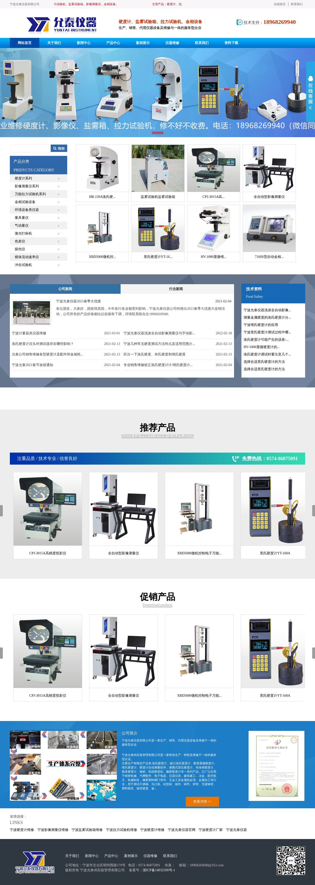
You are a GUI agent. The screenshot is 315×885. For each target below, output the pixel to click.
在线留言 (280, 4)
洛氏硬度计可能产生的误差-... (266, 339)
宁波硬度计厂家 (211, 830)
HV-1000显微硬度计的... (262, 347)
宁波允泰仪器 (236, 830)
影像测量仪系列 (27, 186)
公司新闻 (65, 289)
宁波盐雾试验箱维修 (87, 830)
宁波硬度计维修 (22, 830)
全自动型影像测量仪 (123, 553)
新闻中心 (92, 856)
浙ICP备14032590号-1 (159, 870)
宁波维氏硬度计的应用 (261, 325)
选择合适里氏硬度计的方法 (264, 362)
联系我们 (297, 4)
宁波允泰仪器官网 (181, 830)
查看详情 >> (202, 801)
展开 (310, 93)
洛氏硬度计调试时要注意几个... (267, 354)
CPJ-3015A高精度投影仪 (47, 553)
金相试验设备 (25, 202)
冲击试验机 (23, 265)
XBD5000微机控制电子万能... (199, 553)
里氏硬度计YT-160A (275, 553)
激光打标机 (23, 233)
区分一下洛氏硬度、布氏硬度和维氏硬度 (155, 354)
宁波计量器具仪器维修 (29, 333)
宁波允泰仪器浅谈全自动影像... (267, 310)
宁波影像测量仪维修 (52, 830)
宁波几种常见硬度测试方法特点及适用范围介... (159, 344)
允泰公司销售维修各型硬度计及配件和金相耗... (47, 354)
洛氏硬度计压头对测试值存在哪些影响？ (43, 344)
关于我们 (72, 856)
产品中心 (111, 856)
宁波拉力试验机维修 (121, 830)
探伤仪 (20, 249)
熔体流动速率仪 (27, 257)
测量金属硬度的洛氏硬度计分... (267, 317)
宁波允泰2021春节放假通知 (32, 365)
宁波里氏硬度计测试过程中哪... (267, 332)
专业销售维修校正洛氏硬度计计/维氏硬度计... (158, 365)
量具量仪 (22, 218)
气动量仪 (22, 225)
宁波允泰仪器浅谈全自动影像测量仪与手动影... (159, 333)
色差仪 (20, 241)
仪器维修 (150, 856)
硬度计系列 (23, 178)
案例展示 (131, 856)
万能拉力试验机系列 (30, 194)
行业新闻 (176, 289)
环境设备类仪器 (27, 210)
